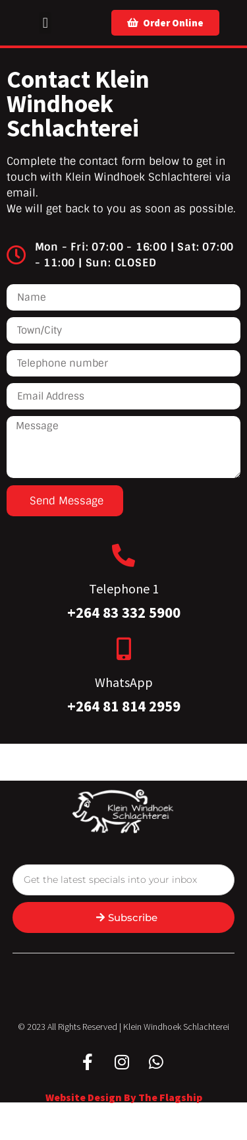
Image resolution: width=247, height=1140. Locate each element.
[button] (45, 23)
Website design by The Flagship (123, 1097)
